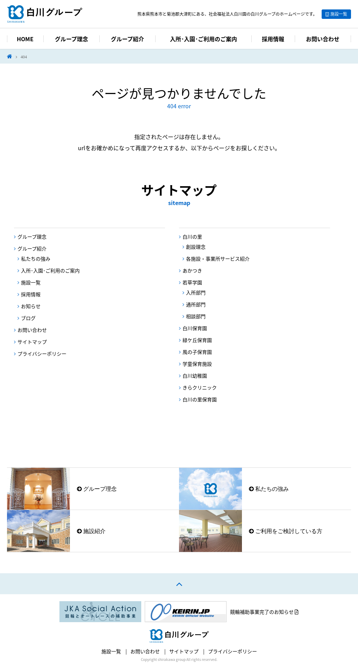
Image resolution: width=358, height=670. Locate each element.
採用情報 (273, 39)
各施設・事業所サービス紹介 (218, 258)
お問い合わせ (322, 39)
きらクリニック (199, 387)
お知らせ (31, 306)
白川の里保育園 (199, 399)
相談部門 (196, 316)
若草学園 (192, 282)
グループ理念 (71, 39)
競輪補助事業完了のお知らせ (264, 611)
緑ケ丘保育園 (197, 339)
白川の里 (192, 236)
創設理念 (196, 246)
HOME (25, 39)
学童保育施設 (197, 363)
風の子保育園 (197, 351)
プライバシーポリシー (41, 353)
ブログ (28, 317)
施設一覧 (338, 14)
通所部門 (196, 304)
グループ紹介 (127, 39)
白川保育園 (194, 328)
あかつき (192, 270)
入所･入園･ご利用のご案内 (203, 39)
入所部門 (196, 292)
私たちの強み (35, 258)
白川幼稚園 (194, 375)
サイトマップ (32, 341)
